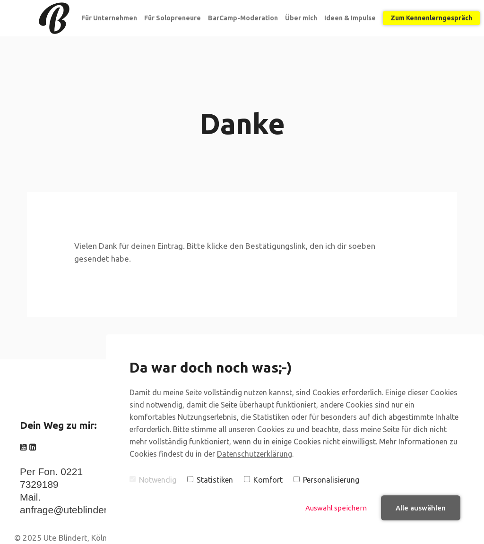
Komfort (263, 480)
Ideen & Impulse (350, 18)
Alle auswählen (421, 508)
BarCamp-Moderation (243, 18)
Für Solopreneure (172, 18)
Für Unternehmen (109, 18)
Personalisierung (326, 480)
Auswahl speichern (336, 508)
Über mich (301, 18)
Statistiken (210, 480)
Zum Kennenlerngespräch (431, 18)
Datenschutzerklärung (254, 454)
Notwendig (153, 480)
